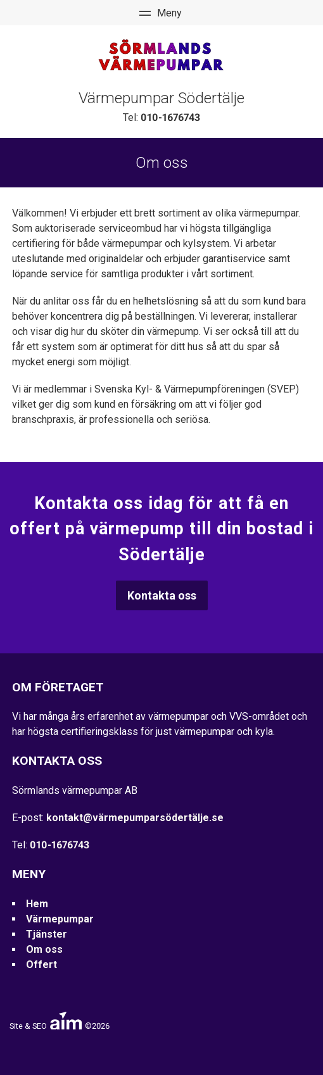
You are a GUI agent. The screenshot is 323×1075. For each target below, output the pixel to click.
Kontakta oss (161, 595)
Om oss (44, 949)
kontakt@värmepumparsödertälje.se (135, 818)
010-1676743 (170, 117)
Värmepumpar (60, 919)
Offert (41, 965)
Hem (37, 904)
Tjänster (46, 934)
